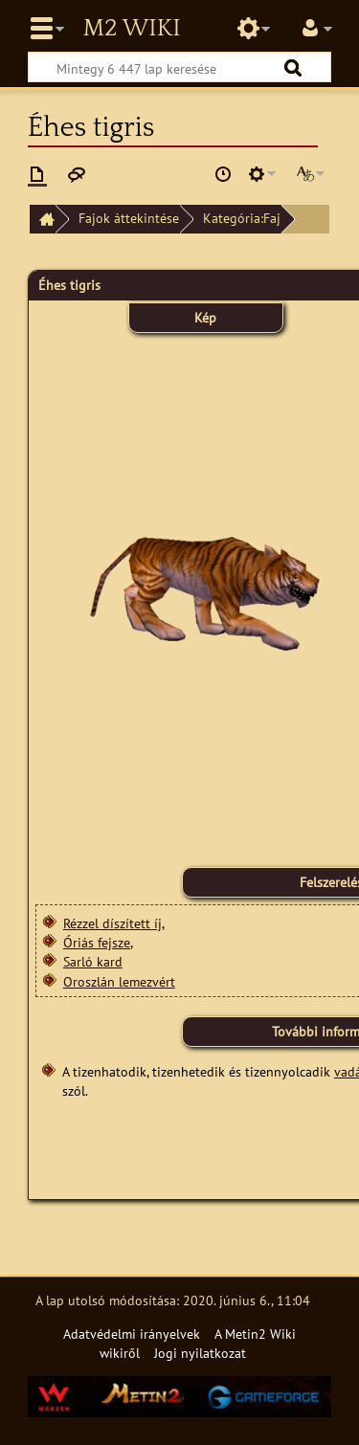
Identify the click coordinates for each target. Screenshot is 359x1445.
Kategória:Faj (241, 218)
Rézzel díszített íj (112, 923)
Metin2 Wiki (131, 29)
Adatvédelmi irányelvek (131, 1333)
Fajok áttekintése (129, 218)
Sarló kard (93, 961)
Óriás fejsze (96, 942)
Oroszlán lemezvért (119, 981)
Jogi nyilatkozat (200, 1353)
